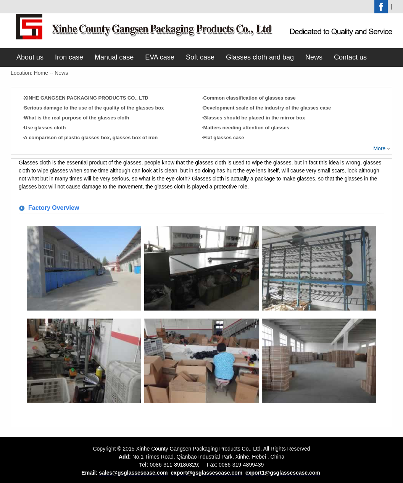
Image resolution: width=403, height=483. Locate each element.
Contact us (350, 57)
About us (30, 57)
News (313, 57)
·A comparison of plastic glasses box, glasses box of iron (90, 137)
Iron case (69, 57)
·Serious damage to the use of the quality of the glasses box (93, 108)
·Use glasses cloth (44, 127)
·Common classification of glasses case (249, 98)
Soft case (200, 57)
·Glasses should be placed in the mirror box (253, 118)
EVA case (159, 57)
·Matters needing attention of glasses (245, 127)
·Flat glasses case (223, 137)
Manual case (114, 57)
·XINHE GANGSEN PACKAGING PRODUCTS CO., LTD (85, 98)
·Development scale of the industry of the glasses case (266, 108)
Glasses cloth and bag (260, 57)
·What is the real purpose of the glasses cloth (76, 118)
